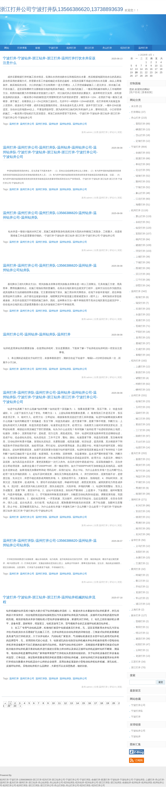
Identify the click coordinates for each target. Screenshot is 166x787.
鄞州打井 (143, 181)
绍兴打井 (125, 47)
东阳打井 (142, 551)
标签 (37, 47)
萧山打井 (143, 216)
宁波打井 (53, 47)
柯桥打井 (143, 383)
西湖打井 (143, 268)
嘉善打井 (143, 459)
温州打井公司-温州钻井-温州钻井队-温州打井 (37, 334)
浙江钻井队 (116, 782)
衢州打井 (138, 569)
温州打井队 (41, 123)
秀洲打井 (142, 488)
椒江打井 (143, 418)
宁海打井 (143, 187)
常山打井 (142, 598)
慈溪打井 (143, 158)
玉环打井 (143, 407)
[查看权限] (147, 92)
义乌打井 (143, 546)
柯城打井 (142, 575)
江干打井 (143, 279)
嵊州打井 (143, 389)
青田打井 (142, 627)
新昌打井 (143, 372)
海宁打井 (143, 470)
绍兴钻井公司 (91, 782)
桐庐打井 (143, 239)
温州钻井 (53, 123)
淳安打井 (143, 250)
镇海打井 (143, 175)
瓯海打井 (142, 297)
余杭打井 (143, 222)
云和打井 (142, 650)
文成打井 (143, 349)
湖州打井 (139, 499)
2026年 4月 (146, 54)
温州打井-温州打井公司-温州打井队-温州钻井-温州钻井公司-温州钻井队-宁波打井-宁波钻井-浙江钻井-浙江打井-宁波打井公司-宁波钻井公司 (50, 152)
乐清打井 (143, 308)
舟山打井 (107, 47)
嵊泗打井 (143, 129)
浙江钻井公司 (58, 780)
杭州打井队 (22, 785)
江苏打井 (138, 661)
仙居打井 (143, 447)
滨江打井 (143, 274)
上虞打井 (143, 366)
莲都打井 (142, 621)
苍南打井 (143, 326)
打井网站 (138, 112)
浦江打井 (143, 603)
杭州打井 (71, 47)
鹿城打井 (143, 343)
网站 (6, 47)
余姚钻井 (126, 782)
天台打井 (143, 441)
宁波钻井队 (139, 780)
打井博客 (22, 47)
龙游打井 (142, 592)
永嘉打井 (143, 314)
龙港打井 (143, 320)
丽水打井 (139, 615)
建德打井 (143, 245)
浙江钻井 (33, 782)
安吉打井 (143, 511)
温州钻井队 (65, 123)
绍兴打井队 (85, 785)
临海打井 (143, 401)
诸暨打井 (142, 378)
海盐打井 (143, 476)
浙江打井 (89, 47)
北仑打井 (143, 170)
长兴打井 (143, 505)
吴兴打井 (143, 534)
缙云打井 (142, 632)
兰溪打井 (142, 563)
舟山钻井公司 (56, 782)
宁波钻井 (136, 736)
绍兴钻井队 (69, 782)
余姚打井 (143, 152)
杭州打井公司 (9, 785)
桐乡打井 (143, 465)
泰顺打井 (143, 354)
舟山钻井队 (43, 782)
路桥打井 (143, 436)
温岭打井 (142, 412)
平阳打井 (143, 331)
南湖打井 (143, 493)
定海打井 (143, 141)
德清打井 (143, 517)
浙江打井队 (104, 782)
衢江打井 (142, 580)
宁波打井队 (137, 710)
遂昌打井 (143, 638)
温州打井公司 (27, 123)
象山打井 (143, 193)
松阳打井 (143, 644)
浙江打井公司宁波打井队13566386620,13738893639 (61, 9)
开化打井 (142, 586)
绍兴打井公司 (98, 785)
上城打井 (143, 256)
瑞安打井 (142, 303)
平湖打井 (143, 482)
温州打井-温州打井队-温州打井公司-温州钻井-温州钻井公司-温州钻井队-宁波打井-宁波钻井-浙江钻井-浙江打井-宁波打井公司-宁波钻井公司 (50, 397)
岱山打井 (143, 135)
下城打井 (143, 262)
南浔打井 (143, 528)
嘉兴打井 (139, 453)
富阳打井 (143, 233)
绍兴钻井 (79, 782)
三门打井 (143, 430)
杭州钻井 (136, 782)
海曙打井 (143, 204)
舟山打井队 (59, 785)
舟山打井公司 (72, 785)
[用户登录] (134, 92)
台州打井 (139, 395)
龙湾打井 (143, 337)
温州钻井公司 (80, 123)
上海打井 (137, 609)
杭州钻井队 (146, 782)
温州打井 (143, 47)
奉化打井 (143, 164)
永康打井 (143, 557)
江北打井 (143, 198)
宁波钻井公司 (138, 730)
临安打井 (143, 227)
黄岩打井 (143, 424)
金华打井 (138, 540)
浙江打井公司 (47, 785)
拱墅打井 (143, 285)
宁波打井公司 (138, 705)
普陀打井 (143, 123)
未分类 (136, 106)
